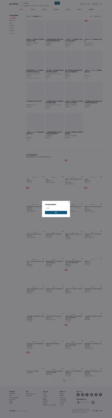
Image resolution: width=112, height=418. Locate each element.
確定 (56, 212)
